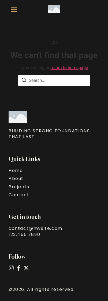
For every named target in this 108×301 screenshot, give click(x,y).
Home (16, 171)
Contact (19, 195)
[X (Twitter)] (26, 268)
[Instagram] (11, 268)
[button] (14, 9)
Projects (19, 187)
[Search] (24, 81)
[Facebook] (18, 268)
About (16, 179)
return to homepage (69, 67)
